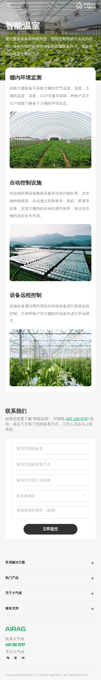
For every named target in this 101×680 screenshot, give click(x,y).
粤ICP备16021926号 (75, 674)
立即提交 (50, 529)
